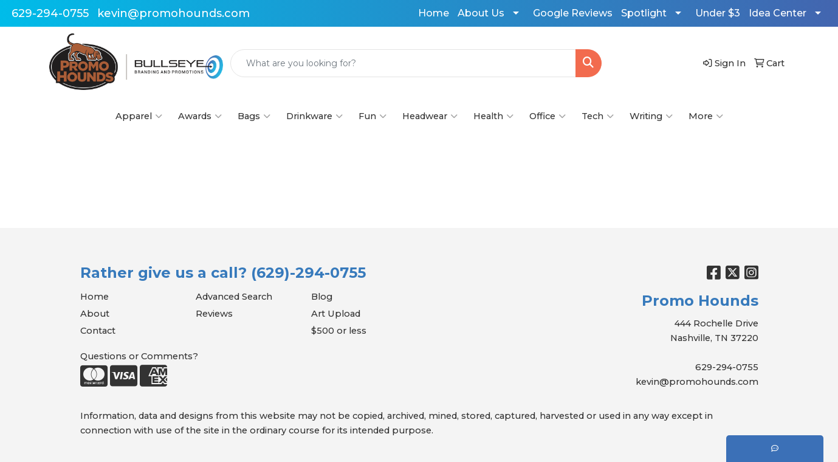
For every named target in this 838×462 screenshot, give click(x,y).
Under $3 (717, 13)
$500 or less (338, 330)
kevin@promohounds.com (173, 13)
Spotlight (644, 13)
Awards (200, 116)
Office (547, 116)
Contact (97, 330)
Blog (321, 296)
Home (433, 13)
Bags (254, 116)
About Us (481, 13)
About (94, 313)
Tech (598, 116)
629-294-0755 (50, 13)
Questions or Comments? (139, 356)
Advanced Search (234, 296)
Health (493, 116)
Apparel (138, 116)
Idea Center (777, 13)
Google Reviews (573, 13)
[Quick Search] (403, 63)
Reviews (214, 313)
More (706, 116)
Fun (372, 116)
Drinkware (314, 116)
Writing (651, 116)
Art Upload (335, 313)
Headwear (430, 116)
